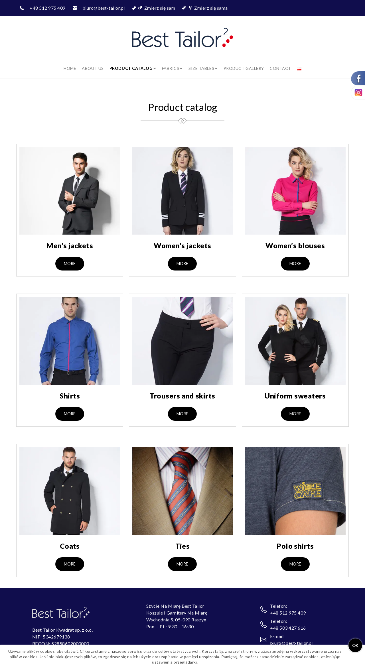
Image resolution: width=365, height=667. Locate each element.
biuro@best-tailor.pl (103, 8)
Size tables (201, 62)
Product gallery (244, 62)
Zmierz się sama (211, 8)
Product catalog (130, 62)
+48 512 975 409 (47, 8)
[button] (69, 258)
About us (91, 62)
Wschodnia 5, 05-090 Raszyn (176, 614)
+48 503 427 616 (288, 622)
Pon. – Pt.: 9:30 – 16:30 (170, 621)
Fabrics (170, 62)
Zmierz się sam (160, 8)
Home (68, 62)
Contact (281, 62)
